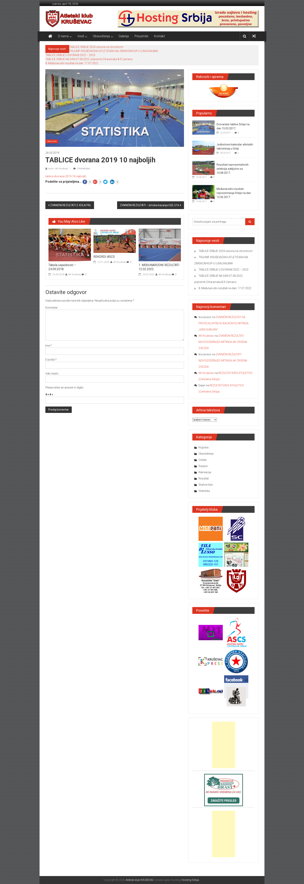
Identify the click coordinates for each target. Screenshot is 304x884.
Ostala (202, 459)
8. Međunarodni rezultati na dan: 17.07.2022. (72, 63)
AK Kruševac (74, 274)
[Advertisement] (223, 745)
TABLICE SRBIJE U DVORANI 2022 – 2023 (70, 55)
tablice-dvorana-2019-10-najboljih (65, 176)
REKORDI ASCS (104, 257)
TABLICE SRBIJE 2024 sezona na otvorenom (96, 46)
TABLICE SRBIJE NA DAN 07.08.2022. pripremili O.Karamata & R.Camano (89, 59)
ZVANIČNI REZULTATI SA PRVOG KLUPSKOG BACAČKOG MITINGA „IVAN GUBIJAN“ (224, 323)
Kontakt (159, 36)
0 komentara (81, 168)
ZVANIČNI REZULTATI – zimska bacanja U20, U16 (149, 205)
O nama (63, 36)
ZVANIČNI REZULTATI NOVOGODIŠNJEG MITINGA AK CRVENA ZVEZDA (223, 342)
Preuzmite (141, 36)
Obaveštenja (101, 36)
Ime (48, 345)
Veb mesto (52, 373)
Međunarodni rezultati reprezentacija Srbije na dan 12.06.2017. (234, 193)
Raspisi (203, 466)
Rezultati (204, 478)
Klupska (203, 447)
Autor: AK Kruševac (58, 168)
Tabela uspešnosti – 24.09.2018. (62, 267)
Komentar (51, 307)
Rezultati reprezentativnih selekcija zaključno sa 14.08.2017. (233, 168)
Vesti (80, 36)
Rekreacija (205, 472)
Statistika (52, 141)
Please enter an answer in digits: (64, 387)
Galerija (124, 36)
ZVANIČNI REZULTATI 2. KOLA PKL (70, 205)
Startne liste (206, 484)
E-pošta (51, 359)
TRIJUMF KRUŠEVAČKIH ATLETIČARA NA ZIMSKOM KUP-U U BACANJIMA (113, 51)
